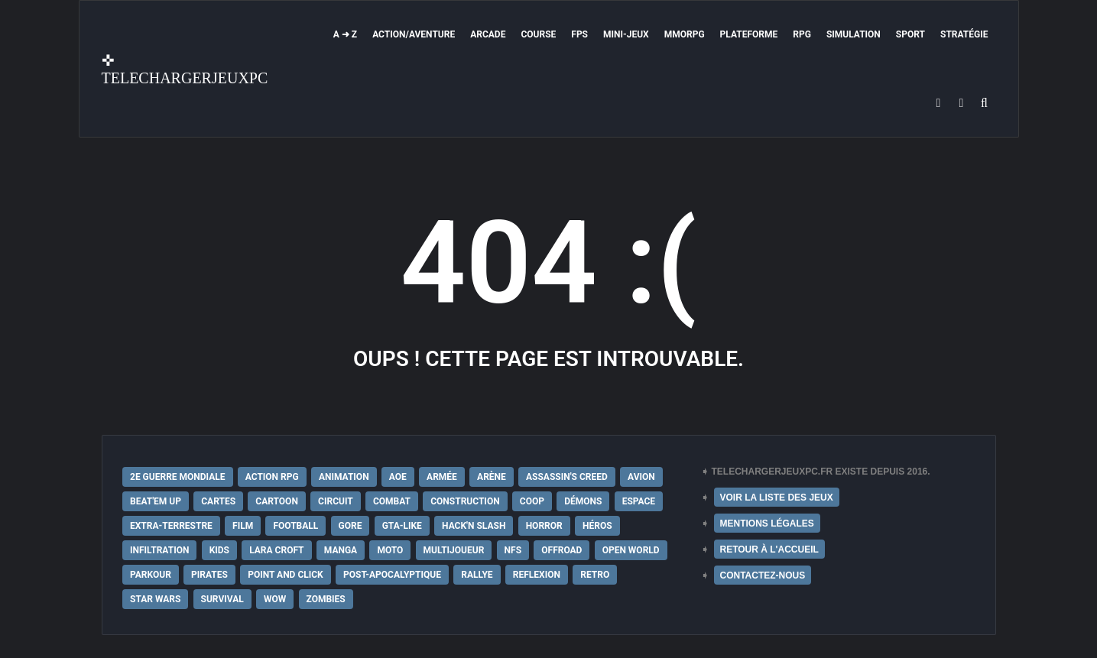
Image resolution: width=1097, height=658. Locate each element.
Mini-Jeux (626, 34)
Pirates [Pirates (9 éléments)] (209, 574)
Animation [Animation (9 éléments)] (344, 477)
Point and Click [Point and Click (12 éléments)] (285, 574)
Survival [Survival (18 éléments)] (222, 599)
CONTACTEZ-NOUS (763, 575)
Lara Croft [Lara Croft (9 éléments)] (276, 550)
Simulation (853, 34)
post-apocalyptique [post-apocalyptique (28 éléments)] (392, 574)
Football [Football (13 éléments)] (295, 525)
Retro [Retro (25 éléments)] (594, 574)
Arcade (487, 34)
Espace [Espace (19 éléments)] (638, 501)
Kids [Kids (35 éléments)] (219, 550)
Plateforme (749, 34)
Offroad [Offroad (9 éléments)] (561, 550)
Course (538, 34)
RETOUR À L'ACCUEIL (769, 549)
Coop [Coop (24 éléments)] (532, 501)
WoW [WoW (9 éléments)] (275, 599)
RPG (802, 34)
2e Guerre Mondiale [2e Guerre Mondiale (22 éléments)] (178, 477)
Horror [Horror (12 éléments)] (544, 525)
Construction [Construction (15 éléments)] (464, 501)
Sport (910, 34)
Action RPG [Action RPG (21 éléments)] (272, 477)
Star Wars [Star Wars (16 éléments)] (155, 599)
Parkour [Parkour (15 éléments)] (150, 574)
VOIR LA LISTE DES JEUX (776, 497)
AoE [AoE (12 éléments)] (398, 477)
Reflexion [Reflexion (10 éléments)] (536, 574)
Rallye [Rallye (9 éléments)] (476, 574)
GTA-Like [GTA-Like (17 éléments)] (402, 525)
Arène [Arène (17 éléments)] (491, 477)
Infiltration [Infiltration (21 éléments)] (159, 550)
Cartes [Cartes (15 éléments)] (218, 501)
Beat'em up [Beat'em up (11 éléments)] (155, 501)
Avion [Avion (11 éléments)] (641, 477)
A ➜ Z (345, 34)
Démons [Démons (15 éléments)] (583, 501)
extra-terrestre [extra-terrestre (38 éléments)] (171, 525)
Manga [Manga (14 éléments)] (340, 550)
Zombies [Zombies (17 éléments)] (326, 599)
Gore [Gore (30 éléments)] (350, 525)
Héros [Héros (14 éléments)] (597, 525)
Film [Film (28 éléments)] (242, 525)
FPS (579, 34)
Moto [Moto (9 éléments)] (390, 550)
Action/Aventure (413, 34)
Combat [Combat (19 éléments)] (392, 501)
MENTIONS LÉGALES (767, 523)
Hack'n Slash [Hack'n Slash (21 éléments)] (473, 525)
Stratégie (964, 34)
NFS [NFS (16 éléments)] (513, 550)
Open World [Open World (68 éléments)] (631, 550)
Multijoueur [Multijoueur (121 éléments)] (454, 550)
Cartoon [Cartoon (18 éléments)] (276, 501)
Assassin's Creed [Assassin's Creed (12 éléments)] (567, 477)
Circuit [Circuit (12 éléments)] (335, 501)
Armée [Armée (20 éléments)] (442, 477)
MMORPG (684, 34)
